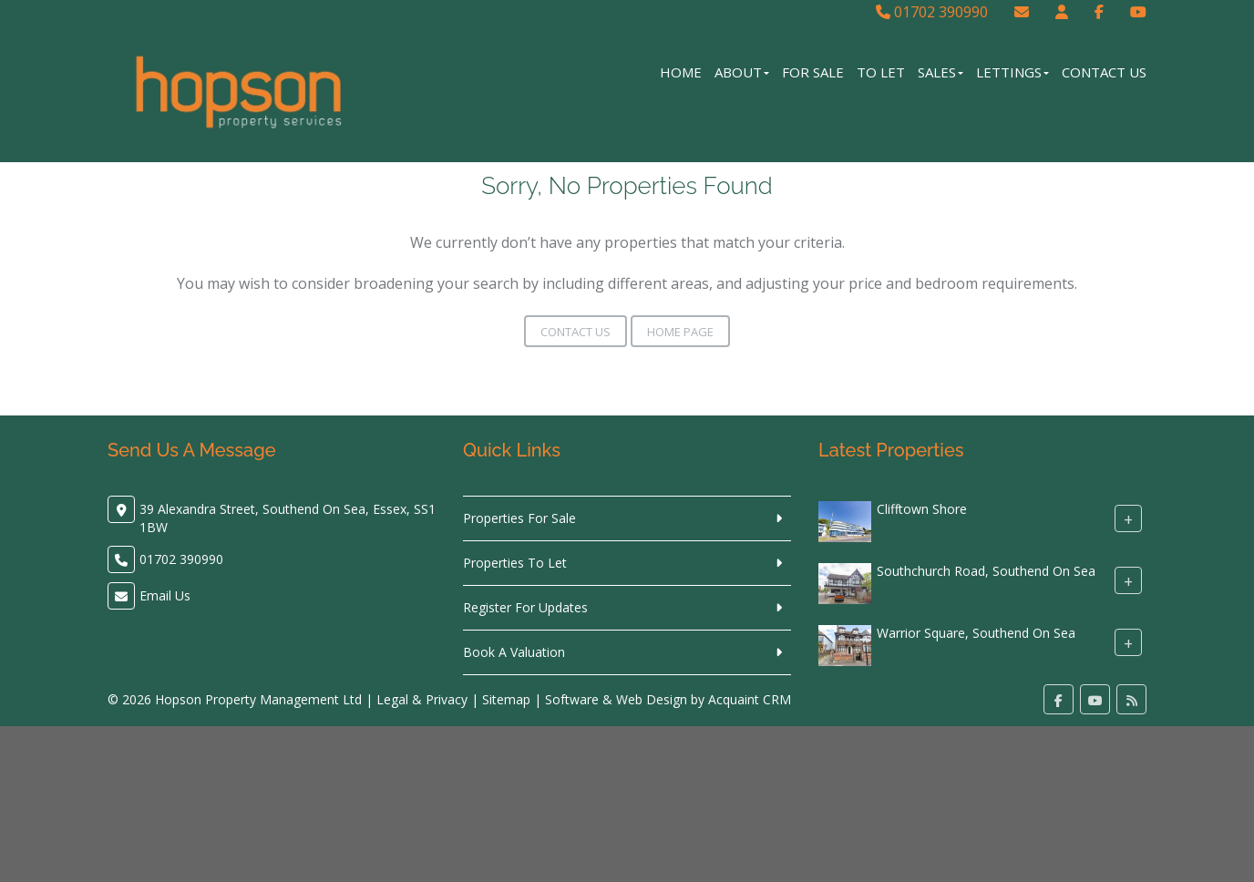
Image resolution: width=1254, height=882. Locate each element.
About (741, 72)
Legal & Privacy (422, 699)
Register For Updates (525, 607)
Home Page (680, 331)
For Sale (813, 72)
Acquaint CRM (749, 699)
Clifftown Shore (922, 509)
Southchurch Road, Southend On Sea (986, 570)
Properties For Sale (519, 518)
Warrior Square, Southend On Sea (976, 632)
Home (681, 72)
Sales (940, 72)
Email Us (164, 595)
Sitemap (506, 699)
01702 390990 (932, 12)
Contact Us (1104, 72)
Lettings (1012, 72)
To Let (881, 72)
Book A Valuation (514, 652)
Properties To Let (515, 562)
